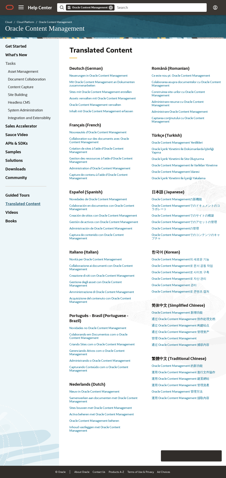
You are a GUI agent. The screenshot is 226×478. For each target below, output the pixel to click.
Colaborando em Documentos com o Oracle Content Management (98, 336)
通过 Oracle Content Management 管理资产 (180, 332)
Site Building (17, 94)
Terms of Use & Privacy (140, 471)
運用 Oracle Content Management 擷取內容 (180, 398)
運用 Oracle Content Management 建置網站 (180, 378)
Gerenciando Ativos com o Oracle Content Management (97, 352)
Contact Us (99, 471)
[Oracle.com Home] (9, 7)
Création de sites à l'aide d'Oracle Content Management (96, 150)
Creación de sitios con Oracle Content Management (103, 215)
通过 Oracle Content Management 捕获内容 (180, 345)
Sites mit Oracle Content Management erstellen (100, 92)
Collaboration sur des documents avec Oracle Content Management (99, 140)
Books (11, 220)
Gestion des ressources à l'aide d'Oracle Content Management (101, 160)
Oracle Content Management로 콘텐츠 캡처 (180, 291)
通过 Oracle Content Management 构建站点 (180, 325)
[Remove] (110, 7)
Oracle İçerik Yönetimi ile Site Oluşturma (178, 159)
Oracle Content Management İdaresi (175, 172)
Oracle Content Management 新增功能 (177, 312)
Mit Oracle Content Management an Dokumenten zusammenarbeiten (102, 83)
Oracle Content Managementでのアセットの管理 (184, 222)
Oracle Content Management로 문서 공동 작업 (182, 266)
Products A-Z (116, 471)
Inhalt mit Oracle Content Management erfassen (101, 111)
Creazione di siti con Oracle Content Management (101, 275)
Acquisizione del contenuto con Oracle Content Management (100, 300)
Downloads (15, 168)
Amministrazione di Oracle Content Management (101, 292)
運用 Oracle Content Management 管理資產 (180, 385)
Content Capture (21, 87)
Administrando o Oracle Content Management (99, 360)
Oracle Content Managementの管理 (175, 228)
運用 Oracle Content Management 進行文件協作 (183, 372)
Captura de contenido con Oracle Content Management (96, 236)
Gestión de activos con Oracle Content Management (103, 222)
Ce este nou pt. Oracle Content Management (181, 75)
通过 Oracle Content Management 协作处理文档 (183, 319)
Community (16, 177)
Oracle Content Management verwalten (95, 105)
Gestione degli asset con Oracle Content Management (95, 283)
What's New (16, 54)
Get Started (15, 46)
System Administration (25, 110)
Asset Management (23, 71)
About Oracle (81, 471)
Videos (11, 212)
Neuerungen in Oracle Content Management (98, 75)
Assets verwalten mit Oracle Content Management (102, 98)
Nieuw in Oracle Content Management (94, 391)
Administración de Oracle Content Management (100, 228)
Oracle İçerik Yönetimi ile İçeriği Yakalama (178, 178)
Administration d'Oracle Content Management (99, 168)
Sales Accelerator (21, 126)
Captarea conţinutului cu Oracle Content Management (178, 119)
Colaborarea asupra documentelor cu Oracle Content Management (186, 83)
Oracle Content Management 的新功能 (177, 366)
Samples (13, 151)
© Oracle (60, 471)
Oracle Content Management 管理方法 (177, 391)
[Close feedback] (156, 456)
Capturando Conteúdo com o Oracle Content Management (98, 368)
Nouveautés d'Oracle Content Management (98, 132)
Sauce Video (16, 134)
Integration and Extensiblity (29, 117)
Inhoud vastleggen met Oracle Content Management (94, 428)
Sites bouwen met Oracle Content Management (100, 408)
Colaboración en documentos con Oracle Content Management (101, 207)
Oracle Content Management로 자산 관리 (179, 278)
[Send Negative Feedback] (205, 456)
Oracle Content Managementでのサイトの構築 (183, 215)
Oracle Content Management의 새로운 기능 (180, 259)
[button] (21, 7)
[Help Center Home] (40, 7)
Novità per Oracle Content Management (95, 259)
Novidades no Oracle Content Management (97, 328)
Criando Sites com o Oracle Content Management (102, 344)
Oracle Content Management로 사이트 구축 (180, 272)
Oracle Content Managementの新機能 (177, 199)
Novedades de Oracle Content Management (98, 199)
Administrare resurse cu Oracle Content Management (178, 103)
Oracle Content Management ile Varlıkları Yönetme (184, 165)
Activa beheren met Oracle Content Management (101, 414)
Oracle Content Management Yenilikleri (177, 142)
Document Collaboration (27, 79)
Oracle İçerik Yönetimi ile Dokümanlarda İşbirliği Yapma (183, 150)
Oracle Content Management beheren (94, 421)
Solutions (14, 160)
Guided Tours (17, 195)
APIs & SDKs (16, 143)
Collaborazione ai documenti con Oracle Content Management (101, 267)
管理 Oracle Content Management (174, 338)
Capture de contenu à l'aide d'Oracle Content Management (98, 176)
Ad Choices (163, 471)
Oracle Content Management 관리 (174, 285)
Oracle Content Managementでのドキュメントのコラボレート (186, 207)
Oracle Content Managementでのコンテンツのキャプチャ (186, 236)
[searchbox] (160, 7)
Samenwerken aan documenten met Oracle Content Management (103, 399)
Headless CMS (19, 102)
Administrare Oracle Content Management (180, 111)
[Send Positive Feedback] (216, 456)
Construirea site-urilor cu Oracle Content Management (178, 93)
